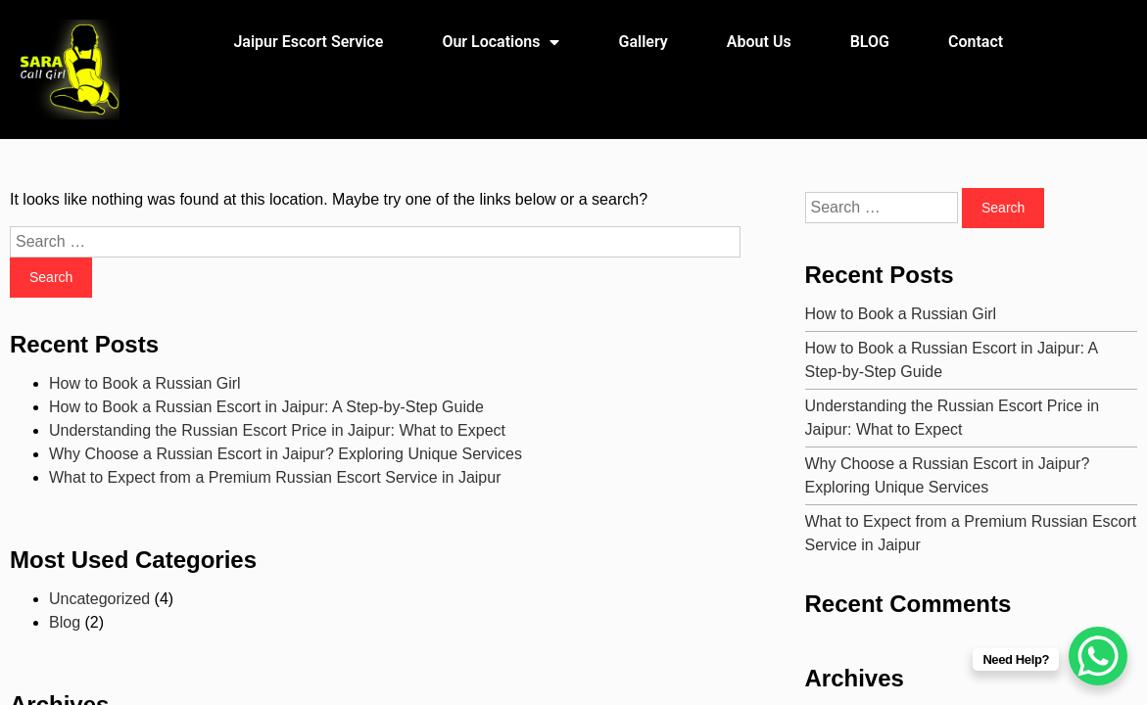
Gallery (643, 41)
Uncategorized (99, 598)
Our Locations (500, 42)
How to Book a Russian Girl (145, 383)
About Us (759, 41)
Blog (64, 622)
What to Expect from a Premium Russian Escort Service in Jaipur (275, 477)
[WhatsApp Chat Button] (1098, 656)
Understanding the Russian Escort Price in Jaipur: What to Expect (277, 430)
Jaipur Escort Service (308, 41)
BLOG (869, 41)
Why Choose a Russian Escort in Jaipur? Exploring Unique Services (285, 454)
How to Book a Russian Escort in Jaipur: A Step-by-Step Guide (266, 407)
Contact (975, 41)
